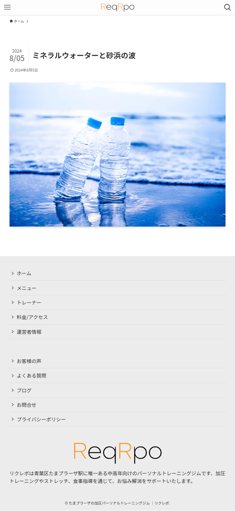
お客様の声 (29, 361)
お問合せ (27, 405)
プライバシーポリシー (41, 419)
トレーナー (29, 302)
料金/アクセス (32, 317)
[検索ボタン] (227, 7)
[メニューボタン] (7, 7)
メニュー (27, 288)
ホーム (24, 273)
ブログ (24, 390)
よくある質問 (31, 375)
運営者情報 (29, 331)
